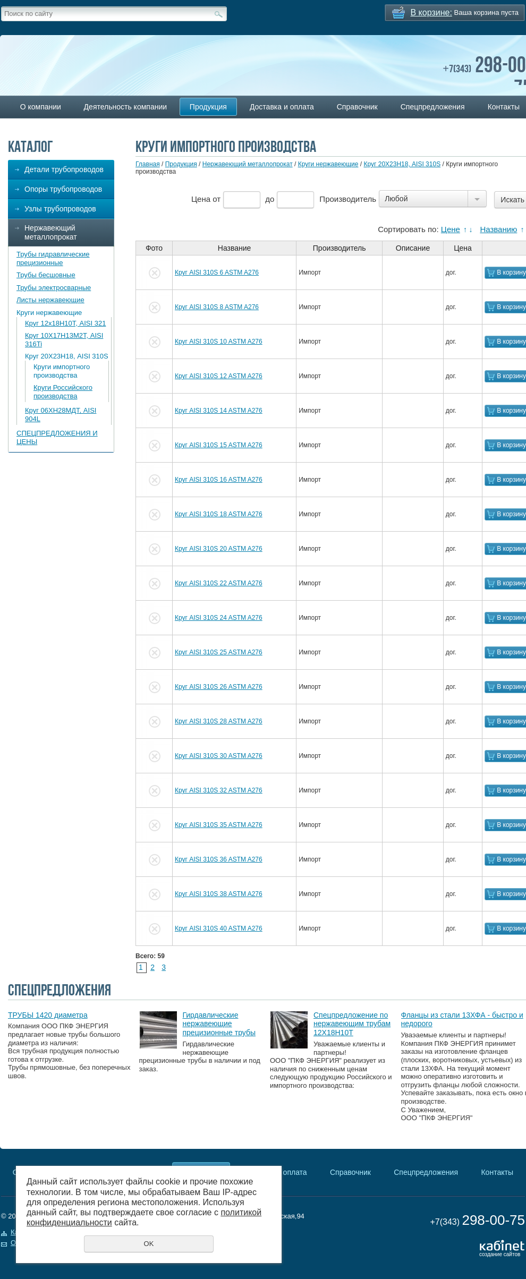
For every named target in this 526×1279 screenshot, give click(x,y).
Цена (200, 198)
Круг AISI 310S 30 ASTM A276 (218, 756)
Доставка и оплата (282, 107)
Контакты (497, 1172)
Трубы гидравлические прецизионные (53, 258)
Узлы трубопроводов (60, 208)
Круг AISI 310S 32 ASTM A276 (218, 790)
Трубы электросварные (53, 288)
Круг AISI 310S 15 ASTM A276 (218, 445)
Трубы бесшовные (45, 275)
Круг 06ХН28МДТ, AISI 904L (60, 414)
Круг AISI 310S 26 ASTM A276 (218, 686)
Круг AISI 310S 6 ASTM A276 (217, 272)
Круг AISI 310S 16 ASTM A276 (218, 479)
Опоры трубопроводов (63, 189)
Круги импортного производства (61, 371)
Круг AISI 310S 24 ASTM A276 (218, 617)
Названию (498, 229)
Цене (450, 229)
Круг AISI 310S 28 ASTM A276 (218, 721)
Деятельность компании (125, 107)
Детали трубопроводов (64, 169)
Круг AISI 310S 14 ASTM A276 (218, 410)
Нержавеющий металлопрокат (50, 232)
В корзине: (431, 12)
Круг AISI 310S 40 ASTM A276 (218, 928)
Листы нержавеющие (50, 300)
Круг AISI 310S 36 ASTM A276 (218, 859)
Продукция (208, 107)
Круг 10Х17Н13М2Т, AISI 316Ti (64, 339)
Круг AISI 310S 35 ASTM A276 (218, 825)
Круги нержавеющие (49, 313)
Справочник (357, 107)
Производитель (347, 198)
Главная (147, 164)
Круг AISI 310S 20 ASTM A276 (218, 548)
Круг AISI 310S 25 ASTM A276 (218, 652)
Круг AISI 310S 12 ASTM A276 (218, 376)
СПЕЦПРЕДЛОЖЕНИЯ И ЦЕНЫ (57, 437)
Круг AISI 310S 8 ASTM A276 (217, 307)
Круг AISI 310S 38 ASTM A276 (218, 894)
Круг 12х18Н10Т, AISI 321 (65, 323)
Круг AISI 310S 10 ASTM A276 (218, 341)
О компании (40, 107)
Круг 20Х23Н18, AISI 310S (66, 356)
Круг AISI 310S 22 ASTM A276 (218, 583)
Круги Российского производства (62, 391)
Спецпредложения (433, 107)
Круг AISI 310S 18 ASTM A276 (218, 514)
